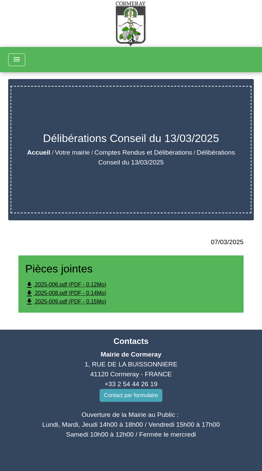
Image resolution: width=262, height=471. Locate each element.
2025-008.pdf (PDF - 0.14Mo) (65, 293)
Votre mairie (72, 152)
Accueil (38, 152)
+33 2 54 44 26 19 (130, 384)
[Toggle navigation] (16, 59)
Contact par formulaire (131, 395)
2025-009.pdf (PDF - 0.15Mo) (65, 302)
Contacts (131, 341)
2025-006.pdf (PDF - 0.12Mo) (65, 285)
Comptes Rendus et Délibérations (143, 152)
